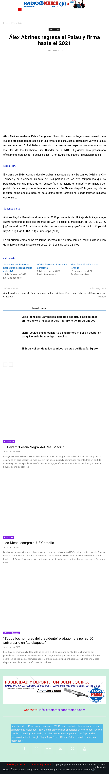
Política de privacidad (31, 764)
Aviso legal (12, 764)
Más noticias (17, 23)
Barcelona (8, 537)
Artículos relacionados (16, 308)
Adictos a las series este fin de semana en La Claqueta (28, 295)
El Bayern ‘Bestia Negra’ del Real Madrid (33, 447)
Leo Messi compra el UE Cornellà (28, 543)
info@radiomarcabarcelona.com (62, 710)
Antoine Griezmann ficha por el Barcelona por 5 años (81, 295)
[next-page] (11, 365)
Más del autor (39, 308)
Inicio (5, 23)
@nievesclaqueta (11, 633)
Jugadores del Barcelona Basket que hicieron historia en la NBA (17, 267)
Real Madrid (9, 441)
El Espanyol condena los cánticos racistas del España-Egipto (59, 348)
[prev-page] (5, 365)
